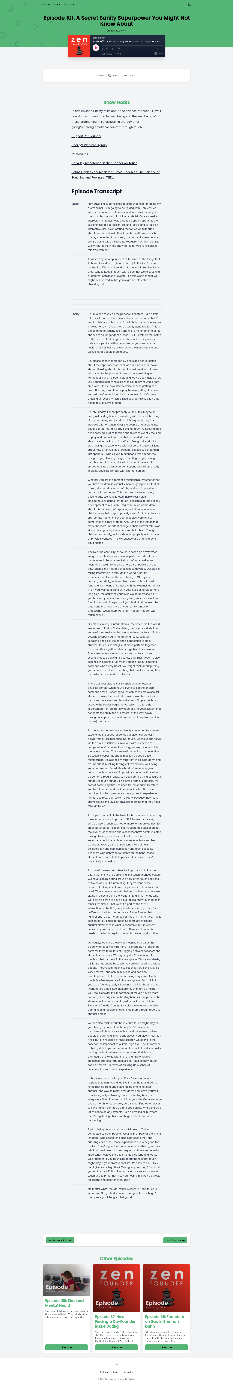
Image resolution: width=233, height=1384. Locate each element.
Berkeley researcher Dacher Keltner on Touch (104, 163)
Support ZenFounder (86, 136)
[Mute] (103, 49)
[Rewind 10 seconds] (107, 49)
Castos (132, 1379)
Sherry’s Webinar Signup (89, 145)
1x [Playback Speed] (113, 49)
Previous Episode (60, 1240)
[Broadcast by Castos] (158, 53)
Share (118, 54)
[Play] (96, 47)
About (57, 4)
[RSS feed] (189, 4)
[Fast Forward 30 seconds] (118, 49)
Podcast (46, 4)
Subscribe (69, 4)
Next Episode (175, 1240)
